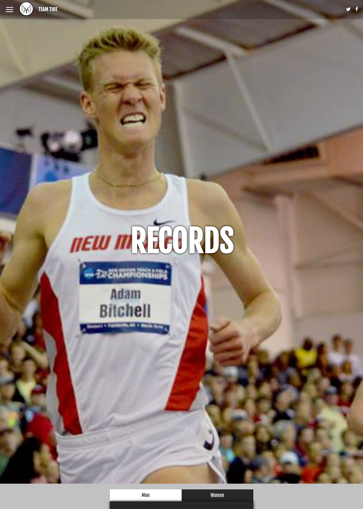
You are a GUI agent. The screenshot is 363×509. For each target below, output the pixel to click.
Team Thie (47, 9)
